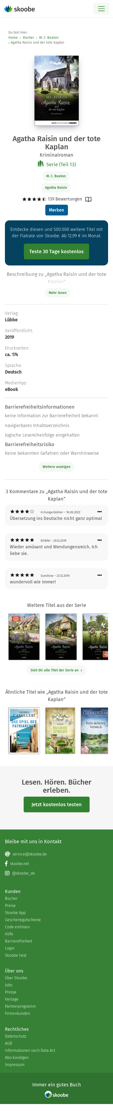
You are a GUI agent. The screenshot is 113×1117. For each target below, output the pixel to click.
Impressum (15, 1064)
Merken (56, 210)
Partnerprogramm (20, 1006)
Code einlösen (17, 927)
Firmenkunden (17, 1013)
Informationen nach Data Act (30, 1050)
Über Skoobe (16, 978)
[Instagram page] (56, 873)
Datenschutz (15, 1036)
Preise (10, 905)
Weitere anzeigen (56, 467)
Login (9, 948)
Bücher (28, 38)
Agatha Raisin (56, 188)
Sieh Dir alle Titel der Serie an (56, 670)
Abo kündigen (17, 1057)
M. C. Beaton (49, 38)
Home (13, 38)
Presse (10, 992)
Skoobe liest (15, 955)
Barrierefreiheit (18, 941)
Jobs (8, 985)
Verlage (11, 999)
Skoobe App (15, 912)
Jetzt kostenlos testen (57, 804)
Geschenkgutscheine (23, 919)
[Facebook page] (56, 864)
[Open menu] (101, 8)
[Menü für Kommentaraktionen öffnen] (99, 512)
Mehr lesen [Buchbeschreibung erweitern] (57, 293)
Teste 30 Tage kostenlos (56, 251)
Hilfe (9, 934)
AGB (8, 1043)
